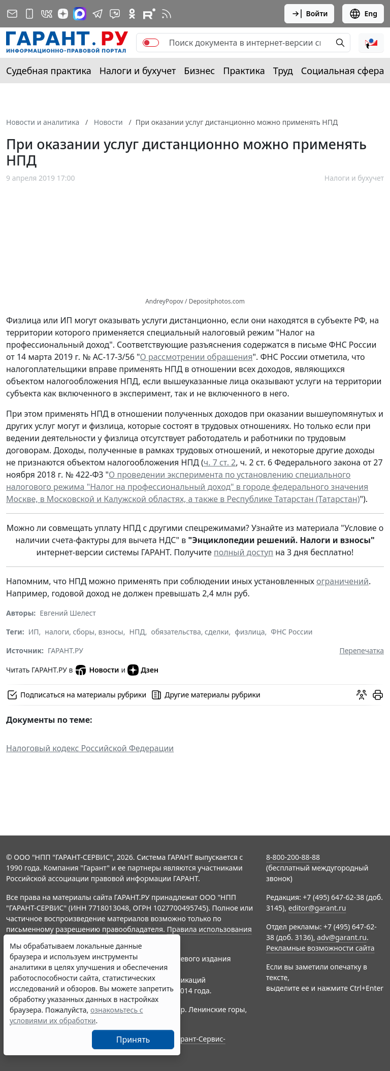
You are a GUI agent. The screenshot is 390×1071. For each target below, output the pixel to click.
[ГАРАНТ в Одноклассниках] (132, 14)
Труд (283, 70)
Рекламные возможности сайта (320, 948)
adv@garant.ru (342, 937)
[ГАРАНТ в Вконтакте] (47, 14)
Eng (363, 14)
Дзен (142, 670)
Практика (244, 70)
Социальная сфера (342, 70)
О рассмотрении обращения (196, 356)
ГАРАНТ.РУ (65, 650)
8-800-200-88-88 (293, 857)
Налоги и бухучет (138, 70)
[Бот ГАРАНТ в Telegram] (115, 14)
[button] (371, 42)
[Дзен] (63, 14)
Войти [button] (309, 14)
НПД (137, 632)
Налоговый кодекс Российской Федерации (90, 748)
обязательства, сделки (190, 632)
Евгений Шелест (68, 613)
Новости (97, 670)
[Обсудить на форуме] (361, 695)
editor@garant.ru (317, 908)
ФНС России (291, 632)
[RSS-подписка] (166, 14)
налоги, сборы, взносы (84, 632)
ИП (33, 632)
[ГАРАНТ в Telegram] (97, 14)
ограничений (342, 581)
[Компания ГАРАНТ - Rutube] (149, 14)
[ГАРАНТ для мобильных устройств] (29, 14)
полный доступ (243, 552)
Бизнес (199, 70)
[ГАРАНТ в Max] (79, 13)
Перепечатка (361, 650)
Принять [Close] (133, 1039)
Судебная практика (48, 70)
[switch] (151, 43)
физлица (250, 632)
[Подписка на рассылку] (12, 14)
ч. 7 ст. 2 (220, 462)
